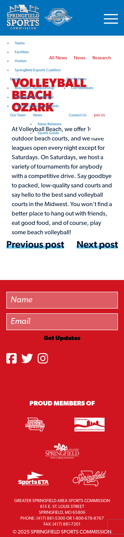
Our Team (18, 115)
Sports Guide (48, 133)
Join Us (99, 115)
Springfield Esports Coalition (38, 70)
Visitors (21, 61)
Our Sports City (22, 34)
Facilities (22, 52)
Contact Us (78, 115)
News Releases (49, 124)
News (37, 115)
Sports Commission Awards (37, 106)
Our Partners (76, 79)
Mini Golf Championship (34, 88)
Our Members (82, 88)
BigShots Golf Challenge (34, 97)
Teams (20, 43)
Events (15, 79)
